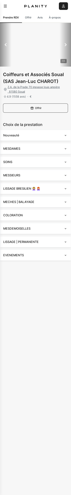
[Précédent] (5, 45)
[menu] (5, 6)
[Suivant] (65, 45)
